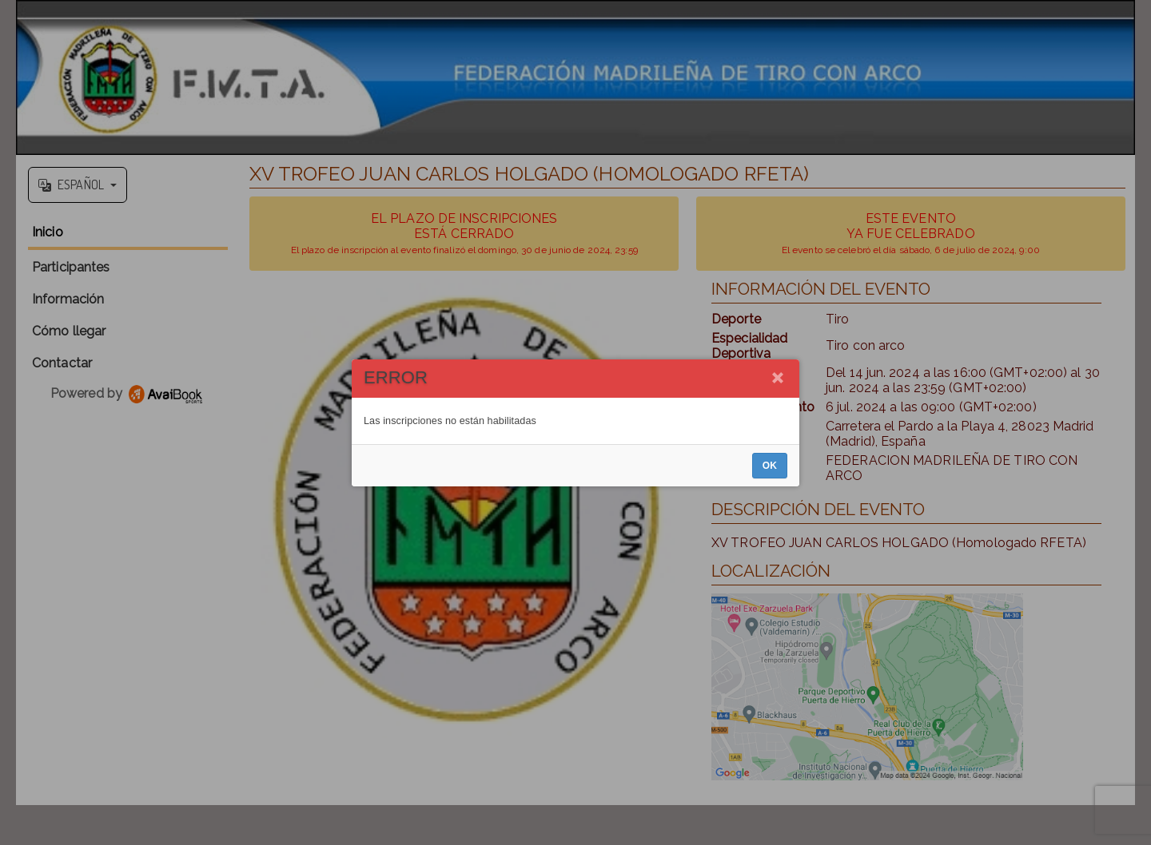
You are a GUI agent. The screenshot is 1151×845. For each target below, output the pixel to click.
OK (770, 465)
